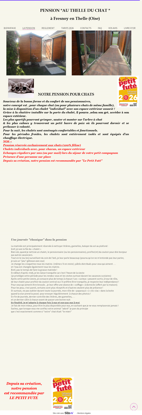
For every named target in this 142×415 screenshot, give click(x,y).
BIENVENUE (10, 28)
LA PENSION (28, 28)
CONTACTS (85, 28)
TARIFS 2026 (67, 28)
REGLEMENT (48, 28)
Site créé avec (64, 413)
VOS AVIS (112, 28)
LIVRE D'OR (129, 28)
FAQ (100, 28)
